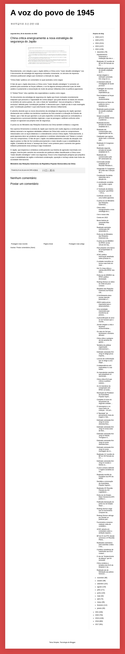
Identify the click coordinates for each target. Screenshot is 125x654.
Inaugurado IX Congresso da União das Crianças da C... (106, 170)
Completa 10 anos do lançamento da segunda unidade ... (104, 401)
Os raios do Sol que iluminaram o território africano (105, 333)
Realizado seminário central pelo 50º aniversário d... (104, 229)
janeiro (99, 608)
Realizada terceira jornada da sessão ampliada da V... (104, 125)
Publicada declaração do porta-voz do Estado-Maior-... (105, 504)
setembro (100, 584)
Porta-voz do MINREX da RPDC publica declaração (105, 277)
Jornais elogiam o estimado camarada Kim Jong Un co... (104, 77)
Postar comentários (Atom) (26, 247)
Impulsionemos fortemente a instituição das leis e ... (105, 56)
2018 (97, 621)
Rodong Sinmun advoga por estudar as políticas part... (105, 517)
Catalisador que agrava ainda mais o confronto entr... (105, 138)
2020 (97, 615)
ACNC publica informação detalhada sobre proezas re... (105, 256)
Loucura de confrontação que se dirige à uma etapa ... (105, 360)
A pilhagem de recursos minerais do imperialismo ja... (105, 90)
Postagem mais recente (19, 244)
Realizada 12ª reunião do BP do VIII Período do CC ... (105, 63)
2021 (97, 612)
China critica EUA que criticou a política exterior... (104, 381)
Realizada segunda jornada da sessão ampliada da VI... (104, 150)
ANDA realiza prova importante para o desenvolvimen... (104, 304)
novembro (101, 578)
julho (99, 590)
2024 (97, 43)
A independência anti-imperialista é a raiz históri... (104, 367)
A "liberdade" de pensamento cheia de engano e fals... (105, 415)
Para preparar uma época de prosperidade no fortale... (106, 250)
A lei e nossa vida (103, 214)
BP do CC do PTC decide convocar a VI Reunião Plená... (105, 538)
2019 (97, 618)
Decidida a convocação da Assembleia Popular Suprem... (105, 483)
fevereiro (100, 605)
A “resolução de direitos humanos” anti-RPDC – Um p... (105, 191)
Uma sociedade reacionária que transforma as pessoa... (103, 312)
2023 (97, 46)
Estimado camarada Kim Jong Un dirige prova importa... (105, 354)
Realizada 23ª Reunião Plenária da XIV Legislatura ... (105, 490)
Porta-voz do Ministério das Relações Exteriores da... (105, 236)
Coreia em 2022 (102, 217)
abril (99, 599)
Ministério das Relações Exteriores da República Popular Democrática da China (42, 164)
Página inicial (48, 244)
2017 (97, 624)
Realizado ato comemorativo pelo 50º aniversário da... (105, 157)
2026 (97, 37)
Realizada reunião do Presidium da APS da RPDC (105, 476)
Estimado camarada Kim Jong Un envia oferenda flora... (105, 422)
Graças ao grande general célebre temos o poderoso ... (105, 118)
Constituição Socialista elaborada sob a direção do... (105, 177)
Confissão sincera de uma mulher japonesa (105, 197)
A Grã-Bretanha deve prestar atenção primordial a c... (104, 297)
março (99, 602)
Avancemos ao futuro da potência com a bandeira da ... (105, 104)
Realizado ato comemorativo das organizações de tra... (105, 131)
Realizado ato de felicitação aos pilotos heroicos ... (105, 572)
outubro (100, 581)
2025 (97, 40)
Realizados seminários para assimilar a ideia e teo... (105, 545)
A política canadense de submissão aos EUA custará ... (105, 551)
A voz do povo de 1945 (52, 12)
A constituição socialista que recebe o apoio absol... (105, 184)
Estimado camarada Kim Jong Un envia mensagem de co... (105, 449)
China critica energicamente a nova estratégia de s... (105, 209)
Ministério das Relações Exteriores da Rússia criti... (105, 290)
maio (99, 596)
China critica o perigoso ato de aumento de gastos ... (105, 340)
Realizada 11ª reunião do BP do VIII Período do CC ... (105, 456)
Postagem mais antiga (76, 244)
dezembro (101, 52)
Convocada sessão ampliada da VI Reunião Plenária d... (105, 164)
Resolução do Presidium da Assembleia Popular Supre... (105, 395)
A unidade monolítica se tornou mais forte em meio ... (105, 263)
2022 (97, 49)
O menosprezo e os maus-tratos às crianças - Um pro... (104, 408)
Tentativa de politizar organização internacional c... (104, 347)
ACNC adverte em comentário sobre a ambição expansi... (104, 531)
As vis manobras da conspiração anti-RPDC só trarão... (104, 388)
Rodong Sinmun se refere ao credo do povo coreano (106, 284)
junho (99, 593)
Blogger (72, 642)
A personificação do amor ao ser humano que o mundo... (105, 320)
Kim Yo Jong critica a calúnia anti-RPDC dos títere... (105, 270)
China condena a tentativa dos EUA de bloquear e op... (105, 565)
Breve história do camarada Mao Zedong (103, 222)
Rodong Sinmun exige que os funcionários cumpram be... (104, 510)
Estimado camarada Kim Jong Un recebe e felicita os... (105, 463)
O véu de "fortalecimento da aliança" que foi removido (105, 558)
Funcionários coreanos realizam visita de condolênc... (105, 524)
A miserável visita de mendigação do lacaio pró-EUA (105, 84)
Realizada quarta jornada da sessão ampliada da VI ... (105, 111)
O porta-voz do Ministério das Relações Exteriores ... (105, 203)
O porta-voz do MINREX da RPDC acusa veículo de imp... (105, 243)
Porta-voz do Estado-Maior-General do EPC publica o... (105, 497)
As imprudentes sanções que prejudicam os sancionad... (105, 374)
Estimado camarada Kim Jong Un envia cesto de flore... (105, 429)
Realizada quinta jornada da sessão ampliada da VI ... (105, 70)
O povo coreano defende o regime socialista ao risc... (105, 470)
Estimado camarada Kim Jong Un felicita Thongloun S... (105, 435)
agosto (99, 587)
